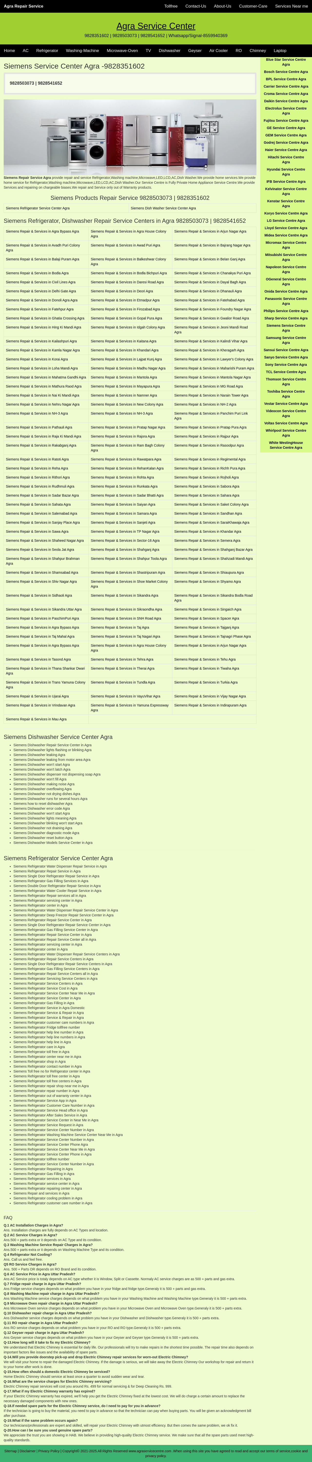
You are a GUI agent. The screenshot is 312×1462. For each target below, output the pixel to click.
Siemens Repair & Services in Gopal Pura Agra (126, 318)
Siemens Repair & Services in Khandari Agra (124, 350)
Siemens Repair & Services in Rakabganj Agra (41, 445)
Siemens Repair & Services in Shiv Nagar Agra (41, 581)
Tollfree (171, 6)
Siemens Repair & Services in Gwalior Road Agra (211, 318)
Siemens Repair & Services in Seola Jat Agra (40, 550)
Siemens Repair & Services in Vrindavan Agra (40, 705)
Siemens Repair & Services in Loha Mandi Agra (42, 368)
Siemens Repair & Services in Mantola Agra (124, 377)
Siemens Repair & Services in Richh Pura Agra (209, 468)
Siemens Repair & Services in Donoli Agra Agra (42, 300)
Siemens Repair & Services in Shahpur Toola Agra (129, 559)
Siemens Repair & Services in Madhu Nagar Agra (128, 368)
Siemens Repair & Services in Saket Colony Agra (211, 504)
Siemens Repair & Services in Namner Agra (124, 395)
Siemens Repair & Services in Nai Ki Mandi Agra (42, 395)
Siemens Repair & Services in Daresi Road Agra (127, 282)
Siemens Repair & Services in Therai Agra (122, 668)
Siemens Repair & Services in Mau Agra (36, 719)
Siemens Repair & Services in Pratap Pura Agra (210, 427)
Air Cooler (218, 50)
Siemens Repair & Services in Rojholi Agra (206, 477)
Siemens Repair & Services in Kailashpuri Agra (41, 341)
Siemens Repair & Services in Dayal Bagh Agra (210, 282)
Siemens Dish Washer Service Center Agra (163, 208)
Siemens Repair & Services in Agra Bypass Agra (42, 231)
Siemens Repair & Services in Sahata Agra (38, 504)
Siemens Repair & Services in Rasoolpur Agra (209, 445)
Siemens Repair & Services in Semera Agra (207, 540)
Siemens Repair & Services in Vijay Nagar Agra (210, 696)
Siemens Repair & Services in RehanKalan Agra (127, 468)
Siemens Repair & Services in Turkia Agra (206, 682)
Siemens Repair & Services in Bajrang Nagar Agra (212, 245)
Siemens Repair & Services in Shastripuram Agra (128, 572)
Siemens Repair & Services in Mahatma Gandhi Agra (46, 377)
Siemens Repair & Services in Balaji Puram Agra (42, 259)
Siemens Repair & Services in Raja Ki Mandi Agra (43, 436)
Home (9, 50)
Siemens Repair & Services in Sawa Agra (37, 531)
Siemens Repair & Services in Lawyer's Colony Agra (213, 359)
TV (148, 50)
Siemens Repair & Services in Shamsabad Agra (42, 572)
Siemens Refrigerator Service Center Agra (37, 208)
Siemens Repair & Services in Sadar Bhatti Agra (127, 495)
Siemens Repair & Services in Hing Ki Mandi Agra (43, 327)
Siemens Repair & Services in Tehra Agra (122, 659)
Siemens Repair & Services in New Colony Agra (127, 404)
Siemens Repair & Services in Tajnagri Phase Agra (212, 636)
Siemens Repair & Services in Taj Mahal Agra (40, 636)
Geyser (195, 50)
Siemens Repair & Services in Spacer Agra (206, 618)
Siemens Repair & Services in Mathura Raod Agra (43, 386)
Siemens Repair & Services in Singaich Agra (207, 609)
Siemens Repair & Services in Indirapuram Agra (210, 705)
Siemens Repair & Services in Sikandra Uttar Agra (44, 609)
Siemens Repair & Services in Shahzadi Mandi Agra (213, 559)
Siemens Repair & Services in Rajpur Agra (206, 436)
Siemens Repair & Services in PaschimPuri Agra (42, 618)
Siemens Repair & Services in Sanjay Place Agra (43, 522)
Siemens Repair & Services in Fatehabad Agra (209, 300)
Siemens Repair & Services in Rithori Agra (38, 477)
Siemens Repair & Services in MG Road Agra (208, 386)
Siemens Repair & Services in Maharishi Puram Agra (214, 368)
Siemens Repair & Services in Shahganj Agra (125, 550)
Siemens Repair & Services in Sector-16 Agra (125, 540)
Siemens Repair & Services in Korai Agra (37, 359)
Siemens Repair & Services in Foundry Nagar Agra (212, 309)
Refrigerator (47, 50)
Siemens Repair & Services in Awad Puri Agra (125, 245)
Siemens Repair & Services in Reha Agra (37, 468)
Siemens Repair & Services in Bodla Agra (37, 273)
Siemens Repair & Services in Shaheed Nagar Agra (45, 540)
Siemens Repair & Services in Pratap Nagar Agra (128, 427)
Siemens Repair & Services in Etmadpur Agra (125, 300)
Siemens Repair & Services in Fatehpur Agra (40, 309)
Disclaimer (28, 1451)
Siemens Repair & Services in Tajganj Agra (206, 627)
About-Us (222, 6)
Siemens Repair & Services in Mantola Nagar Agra (212, 377)
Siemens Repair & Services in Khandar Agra (207, 531)
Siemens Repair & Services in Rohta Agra (122, 477)
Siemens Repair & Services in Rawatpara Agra (126, 459)
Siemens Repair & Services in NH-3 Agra (37, 413)
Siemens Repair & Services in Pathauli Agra (39, 427)
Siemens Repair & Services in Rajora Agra (123, 436)
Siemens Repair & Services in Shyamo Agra (207, 581)
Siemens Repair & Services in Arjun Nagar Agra (210, 231)
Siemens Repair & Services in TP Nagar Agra (125, 531)
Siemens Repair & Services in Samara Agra (124, 513)
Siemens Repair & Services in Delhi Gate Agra (41, 291)
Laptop (280, 50)
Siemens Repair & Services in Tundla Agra (123, 682)
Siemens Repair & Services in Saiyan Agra (123, 504)
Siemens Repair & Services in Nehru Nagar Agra (42, 404)
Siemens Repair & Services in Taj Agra (120, 627)
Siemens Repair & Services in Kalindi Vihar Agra (210, 341)
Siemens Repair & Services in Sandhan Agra (208, 513)
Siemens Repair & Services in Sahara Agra (206, 495)
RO (239, 50)
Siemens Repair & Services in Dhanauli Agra (208, 291)
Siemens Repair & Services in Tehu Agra (205, 659)
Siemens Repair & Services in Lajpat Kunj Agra (126, 359)
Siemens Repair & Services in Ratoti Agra (37, 459)
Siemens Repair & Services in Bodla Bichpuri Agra (129, 273)
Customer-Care (253, 6)
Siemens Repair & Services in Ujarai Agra (37, 696)
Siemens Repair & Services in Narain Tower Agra (211, 395)
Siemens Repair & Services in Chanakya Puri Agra (212, 273)
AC (26, 50)
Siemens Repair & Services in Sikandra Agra (124, 595)
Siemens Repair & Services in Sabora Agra (206, 486)
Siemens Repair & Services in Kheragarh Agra (209, 350)
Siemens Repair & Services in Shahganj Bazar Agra (213, 550)
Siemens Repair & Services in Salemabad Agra (41, 513)
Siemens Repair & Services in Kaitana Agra (123, 341)
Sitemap (10, 1451)
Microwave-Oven (122, 50)
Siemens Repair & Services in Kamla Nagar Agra (43, 350)
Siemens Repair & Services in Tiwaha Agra (206, 668)
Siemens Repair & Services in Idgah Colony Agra (128, 327)
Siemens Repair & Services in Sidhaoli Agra (39, 595)
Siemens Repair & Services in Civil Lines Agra (41, 282)
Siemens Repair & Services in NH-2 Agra (205, 404)
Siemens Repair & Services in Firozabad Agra (125, 309)
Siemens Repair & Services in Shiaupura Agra (209, 572)
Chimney (258, 50)
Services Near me (291, 6)
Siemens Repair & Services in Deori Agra (122, 291)
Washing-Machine (82, 50)
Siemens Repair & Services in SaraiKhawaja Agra (211, 522)
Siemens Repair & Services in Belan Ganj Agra (209, 259)
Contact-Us (195, 6)
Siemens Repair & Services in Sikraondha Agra (126, 609)
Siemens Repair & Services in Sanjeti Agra (123, 522)
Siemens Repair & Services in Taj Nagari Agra (125, 636)
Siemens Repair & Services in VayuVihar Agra (125, 696)
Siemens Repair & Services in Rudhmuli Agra (40, 486)
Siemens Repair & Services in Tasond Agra (38, 659)
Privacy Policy (48, 1451)
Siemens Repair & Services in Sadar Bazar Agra (42, 495)
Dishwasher (169, 50)
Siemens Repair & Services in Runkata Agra (124, 486)
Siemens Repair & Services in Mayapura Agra (125, 386)
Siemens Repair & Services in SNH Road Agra (126, 618)
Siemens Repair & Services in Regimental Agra (210, 459)
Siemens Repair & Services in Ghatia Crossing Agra (45, 318)
